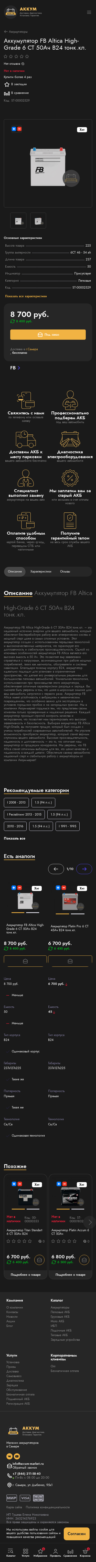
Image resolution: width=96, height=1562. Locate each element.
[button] (89, 1222)
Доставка (12, 1371)
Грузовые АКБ (60, 1316)
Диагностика (15, 1380)
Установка (12, 1362)
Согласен (77, 1534)
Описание (15, 571)
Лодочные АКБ (61, 1330)
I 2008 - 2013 (16, 802)
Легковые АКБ (60, 1312)
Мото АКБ (57, 1321)
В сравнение (16, 93)
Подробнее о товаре (26, 1274)
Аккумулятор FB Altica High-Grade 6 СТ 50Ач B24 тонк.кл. (25, 928)
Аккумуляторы (16, 32)
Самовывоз (14, 1376)
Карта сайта (14, 1507)
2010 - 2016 (15, 826)
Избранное (40, 1552)
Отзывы (65, 571)
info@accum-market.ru (28, 1464)
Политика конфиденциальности (48, 1507)
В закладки (15, 84)
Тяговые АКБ (59, 1335)
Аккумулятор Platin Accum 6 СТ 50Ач (70, 1232)
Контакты (12, 1312)
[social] (9, 1456)
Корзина (85, 1552)
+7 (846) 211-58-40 (27, 1474)
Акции (10, 1321)
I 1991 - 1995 (67, 826)
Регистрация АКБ (18, 1403)
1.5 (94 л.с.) (43, 802)
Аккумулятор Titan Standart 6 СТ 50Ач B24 (24, 1232)
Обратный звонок (25, 1467)
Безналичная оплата (20, 1394)
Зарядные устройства (65, 1339)
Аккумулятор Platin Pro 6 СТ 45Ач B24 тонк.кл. (70, 928)
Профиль (55, 1553)
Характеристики (40, 571)
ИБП (54, 1326)
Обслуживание (16, 1390)
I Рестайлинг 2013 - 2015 (24, 814)
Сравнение (70, 1553)
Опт (53, 1366)
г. (32, 349)
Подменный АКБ (18, 1399)
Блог (9, 1326)
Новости (12, 1316)
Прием (11, 1367)
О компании (14, 1307)
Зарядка (12, 1385)
